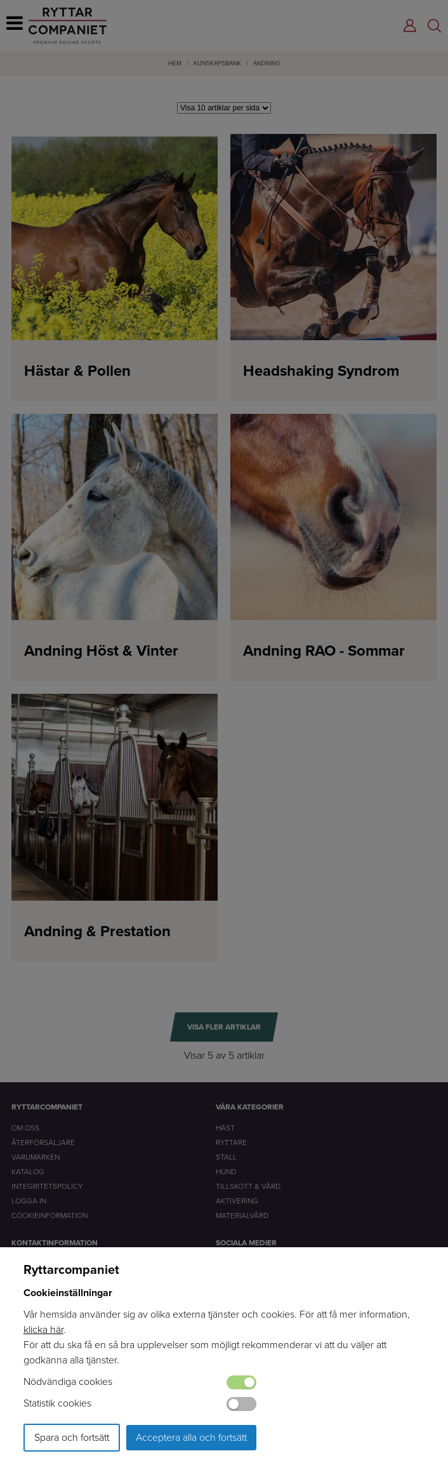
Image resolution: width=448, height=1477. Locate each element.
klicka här (43, 1329)
